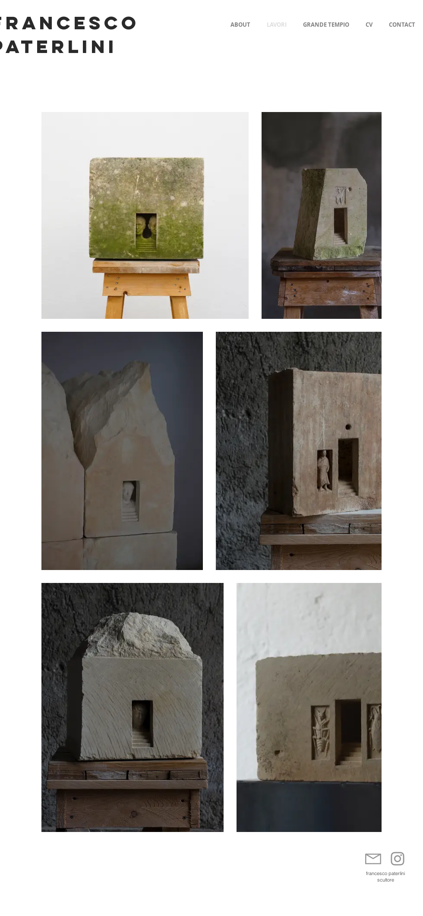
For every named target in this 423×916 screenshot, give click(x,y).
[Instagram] (397, 859)
